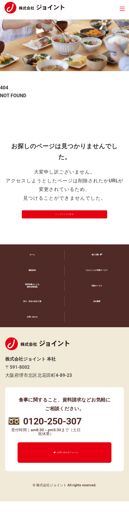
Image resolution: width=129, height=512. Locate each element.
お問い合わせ (32, 327)
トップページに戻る (64, 219)
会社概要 (97, 311)
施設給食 (32, 280)
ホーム (32, 265)
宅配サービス (96, 296)
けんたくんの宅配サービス (97, 280)
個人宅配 (94, 265)
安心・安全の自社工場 (32, 311)
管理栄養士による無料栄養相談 (32, 296)
